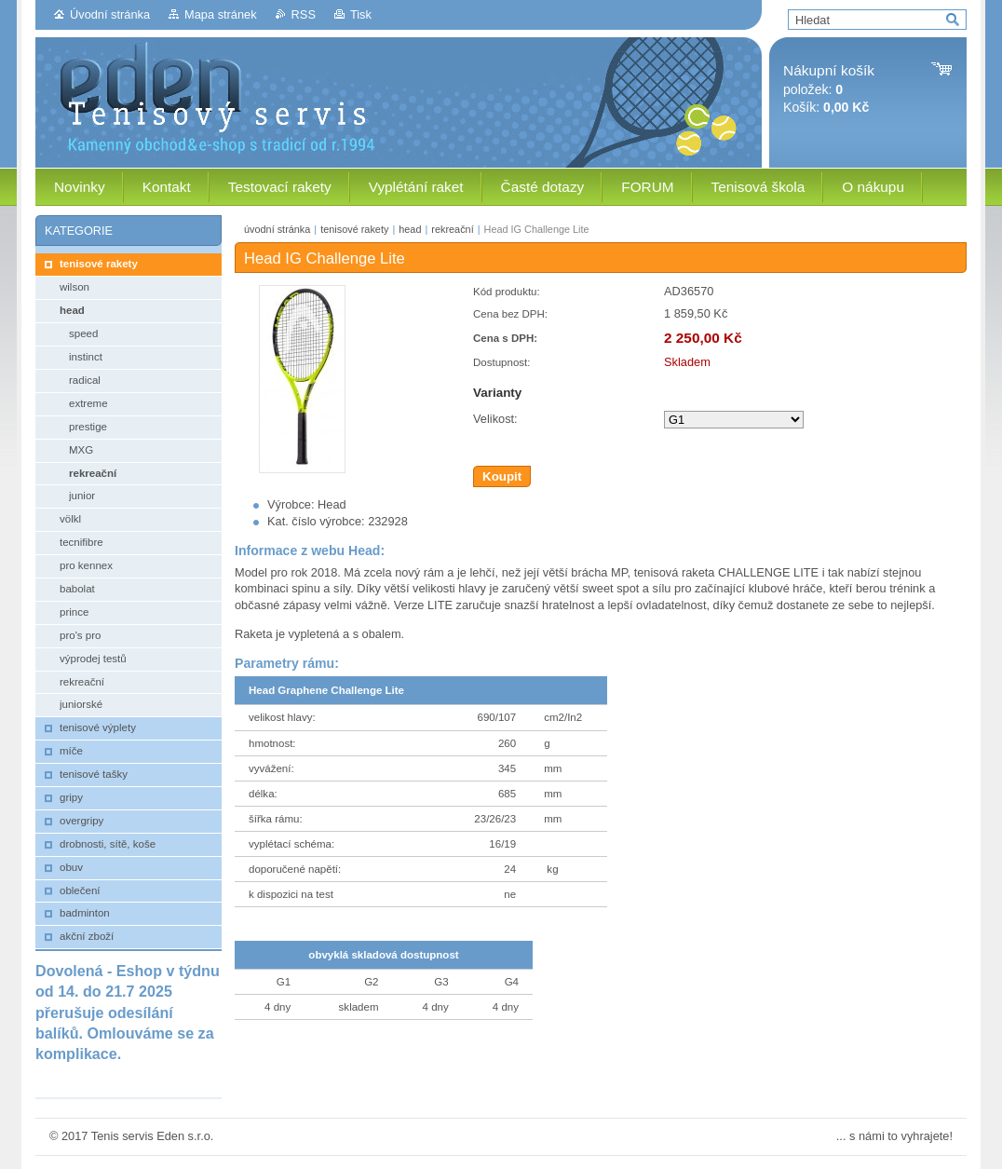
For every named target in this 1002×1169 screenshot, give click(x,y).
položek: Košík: (828, 89)
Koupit (501, 476)
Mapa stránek (220, 14)
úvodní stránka (277, 229)
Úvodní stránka (110, 14)
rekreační (452, 229)
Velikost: (495, 419)
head (410, 229)
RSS (303, 14)
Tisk (361, 14)
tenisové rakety (354, 229)
